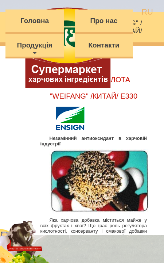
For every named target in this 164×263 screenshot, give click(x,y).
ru (147, 11)
